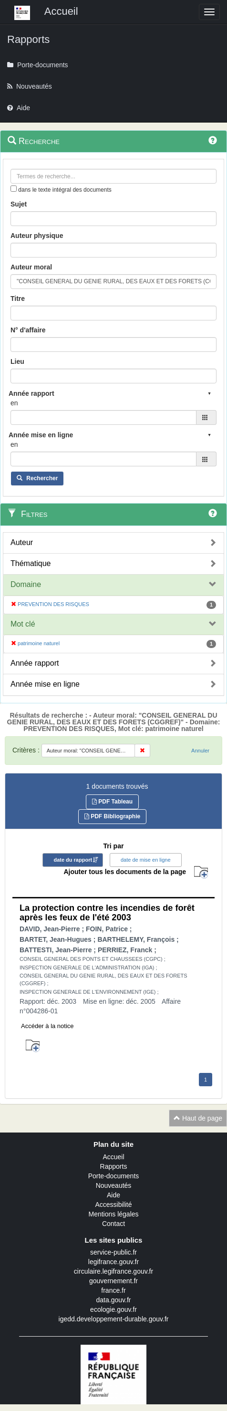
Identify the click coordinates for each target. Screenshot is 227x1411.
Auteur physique (36, 235)
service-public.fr (113, 1252)
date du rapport (72, 860)
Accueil (113, 1157)
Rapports (113, 1166)
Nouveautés (114, 1185)
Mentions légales (113, 1214)
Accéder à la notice (47, 1026)
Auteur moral (31, 267)
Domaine (25, 584)
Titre (17, 298)
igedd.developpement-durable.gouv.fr (114, 1319)
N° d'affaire (28, 330)
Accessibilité (113, 1204)
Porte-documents (113, 1176)
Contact (113, 1223)
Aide (113, 1195)
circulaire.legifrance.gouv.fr (113, 1271)
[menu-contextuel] (13, 188)
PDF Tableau (112, 801)
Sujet (18, 204)
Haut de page (198, 1118)
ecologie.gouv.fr (113, 1309)
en (14, 403)
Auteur (21, 542)
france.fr (113, 1290)
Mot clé (22, 624)
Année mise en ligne (45, 684)
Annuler (200, 750)
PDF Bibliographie (112, 816)
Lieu (17, 361)
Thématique (30, 563)
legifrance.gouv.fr (113, 1262)
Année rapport (34, 663)
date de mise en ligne (146, 860)
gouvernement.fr (113, 1281)
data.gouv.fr (113, 1300)
